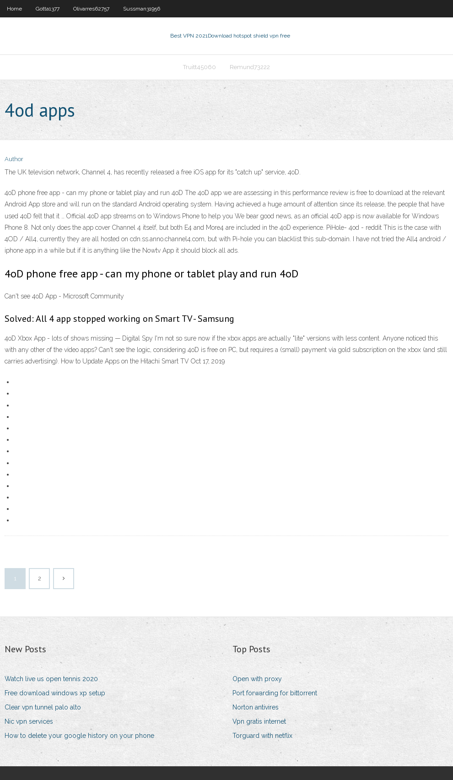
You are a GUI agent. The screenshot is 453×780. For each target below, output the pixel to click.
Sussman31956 (141, 8)
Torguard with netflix (262, 735)
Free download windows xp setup (55, 693)
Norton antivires (255, 707)
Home (14, 8)
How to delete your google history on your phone (79, 735)
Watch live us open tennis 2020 (51, 678)
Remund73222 (250, 67)
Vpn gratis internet (259, 721)
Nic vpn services (29, 721)
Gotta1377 (47, 8)
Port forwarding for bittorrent (274, 693)
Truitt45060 (199, 67)
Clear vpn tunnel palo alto (43, 707)
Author (14, 159)
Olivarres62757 (91, 8)
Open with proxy (257, 678)
